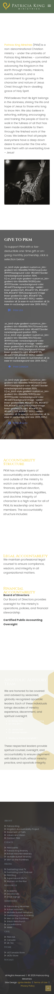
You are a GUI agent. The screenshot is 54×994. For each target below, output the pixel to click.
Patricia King (13, 826)
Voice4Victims (14, 924)
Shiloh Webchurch (16, 921)
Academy (12, 890)
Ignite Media (24, 982)
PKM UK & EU (17, 423)
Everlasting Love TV (16, 869)
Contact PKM (13, 838)
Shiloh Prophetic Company (26, 739)
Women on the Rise (17, 881)
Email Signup (13, 896)
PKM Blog (11, 875)
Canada (11, 940)
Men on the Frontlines (18, 859)
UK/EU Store (12, 955)
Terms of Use (41, 982)
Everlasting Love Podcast (19, 872)
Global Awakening (35, 721)
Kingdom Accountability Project (23, 829)
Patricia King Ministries (18, 906)
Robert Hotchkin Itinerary (19, 853)
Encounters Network (35, 729)
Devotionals (13, 893)
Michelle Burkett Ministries (20, 912)
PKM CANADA (18, 366)
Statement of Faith (16, 832)
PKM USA (15, 310)
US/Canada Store (16, 952)
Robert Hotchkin (15, 909)
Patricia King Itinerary (17, 850)
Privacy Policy (28, 985)
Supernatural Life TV (17, 878)
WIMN (9, 927)
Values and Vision (16, 835)
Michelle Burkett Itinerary (19, 856)
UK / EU (10, 943)
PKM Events (12, 847)
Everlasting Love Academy (20, 915)
